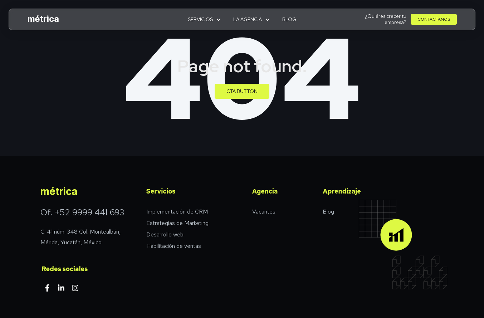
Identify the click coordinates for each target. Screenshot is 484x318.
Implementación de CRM (177, 211)
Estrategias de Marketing (177, 223)
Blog (289, 19)
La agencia (251, 19)
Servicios (204, 19)
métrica (43, 19)
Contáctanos (433, 19)
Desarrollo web (165, 234)
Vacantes (263, 211)
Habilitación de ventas (173, 246)
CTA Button (242, 91)
